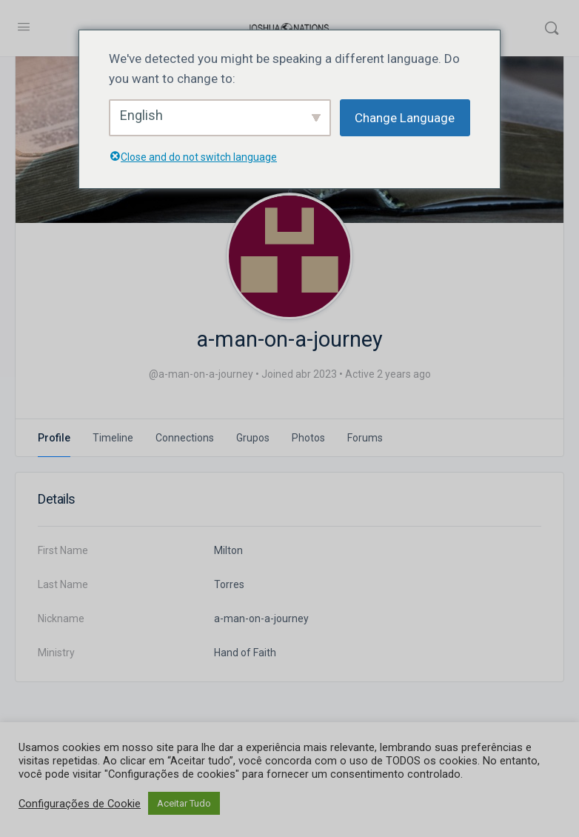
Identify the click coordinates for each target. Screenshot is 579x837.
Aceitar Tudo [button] (184, 803)
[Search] (551, 28)
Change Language (405, 117)
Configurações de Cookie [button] (80, 803)
